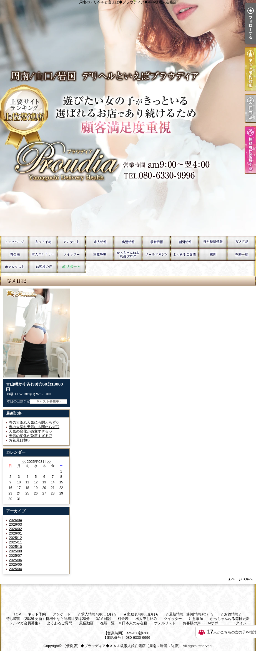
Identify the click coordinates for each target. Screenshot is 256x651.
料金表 (15, 254)
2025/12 (15, 538)
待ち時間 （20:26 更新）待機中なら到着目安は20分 (213, 242)
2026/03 (15, 524)
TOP (15, 242)
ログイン (239, 623)
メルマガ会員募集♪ (156, 254)
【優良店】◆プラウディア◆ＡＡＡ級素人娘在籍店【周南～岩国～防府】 (122, 646)
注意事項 (100, 254)
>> (49, 461)
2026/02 (15, 529)
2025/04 (15, 569)
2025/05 (15, 564)
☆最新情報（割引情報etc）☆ (156, 242)
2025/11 (15, 542)
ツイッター (71, 254)
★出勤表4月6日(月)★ (128, 242)
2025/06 (15, 560)
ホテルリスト (15, 267)
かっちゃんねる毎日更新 (128, 254)
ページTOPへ (242, 579)
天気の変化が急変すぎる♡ (30, 431)
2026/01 (15, 533)
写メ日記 (241, 242)
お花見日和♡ (20, 440)
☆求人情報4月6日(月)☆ (100, 242)
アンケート (71, 242)
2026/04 (15, 520)
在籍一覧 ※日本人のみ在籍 (241, 254)
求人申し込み (43, 254)
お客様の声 (43, 267)
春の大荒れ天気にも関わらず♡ (34, 422)
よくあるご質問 (184, 254)
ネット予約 (43, 242)
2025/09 (15, 551)
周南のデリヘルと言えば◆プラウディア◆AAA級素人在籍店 (128, 118)
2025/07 (15, 555)
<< (23, 461)
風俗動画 (213, 254)
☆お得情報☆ (184, 242)
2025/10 (15, 547)
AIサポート (71, 267)
